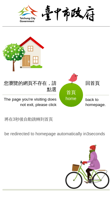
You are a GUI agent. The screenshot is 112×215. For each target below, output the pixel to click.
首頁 (71, 92)
